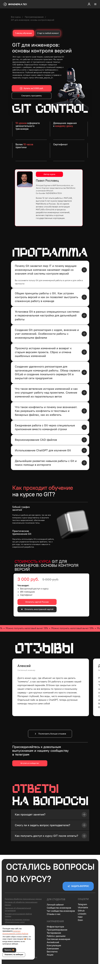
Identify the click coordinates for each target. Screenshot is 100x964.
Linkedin (82, 913)
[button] (89, 4)
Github (81, 910)
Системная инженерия (58, 939)
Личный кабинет (55, 904)
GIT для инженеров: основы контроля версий (32, 20)
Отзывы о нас (53, 914)
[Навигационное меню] (95, 4)
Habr (80, 917)
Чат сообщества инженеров (61, 911)
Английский (53, 942)
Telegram (82, 904)
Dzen (80, 920)
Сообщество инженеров (59, 907)
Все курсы (16, 17)
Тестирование (54, 933)
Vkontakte (83, 907)
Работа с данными (56, 936)
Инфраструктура (55, 926)
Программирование (34, 17)
